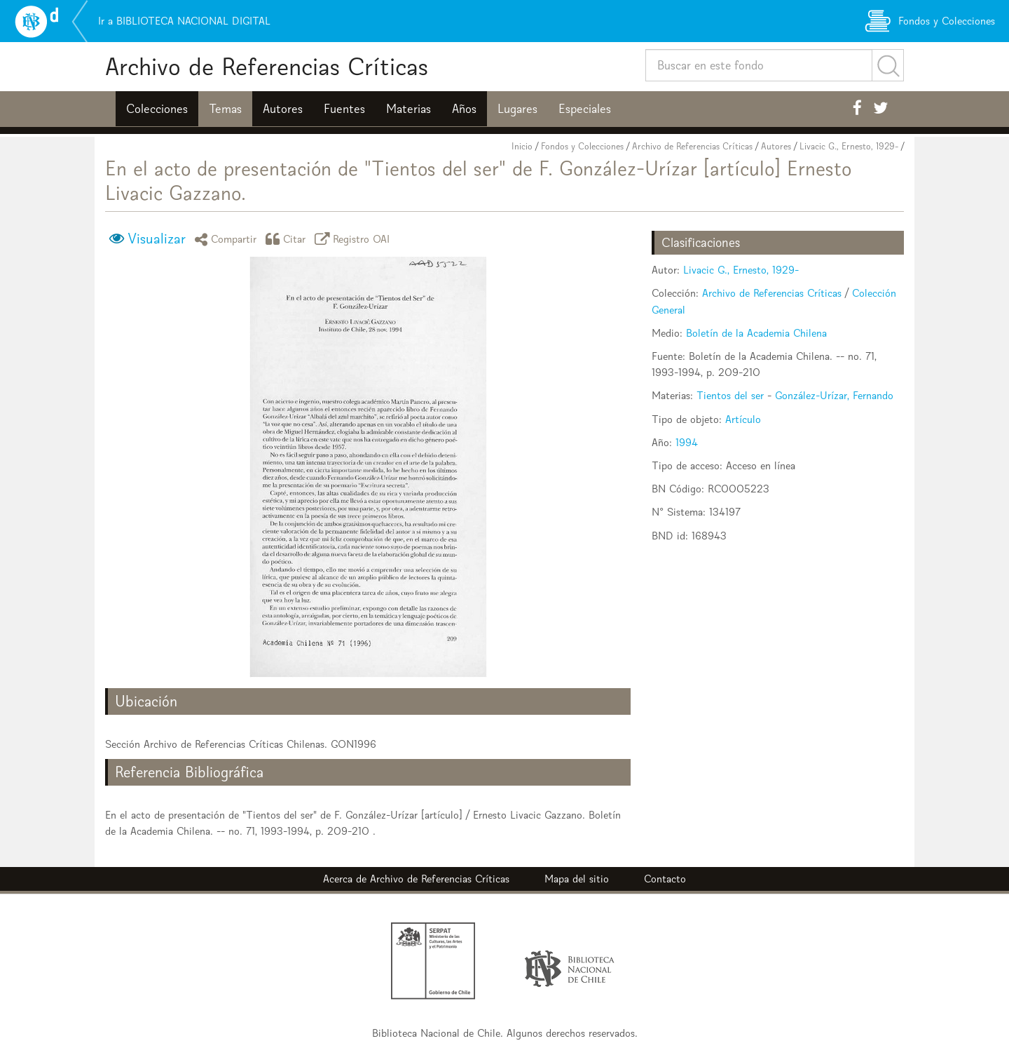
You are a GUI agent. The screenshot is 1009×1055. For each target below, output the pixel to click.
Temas (225, 108)
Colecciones (157, 108)
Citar (288, 238)
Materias (408, 108)
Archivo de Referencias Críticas (266, 66)
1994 (686, 442)
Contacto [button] (665, 878)
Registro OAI (354, 238)
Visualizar (157, 238)
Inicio (522, 146)
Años (464, 108)
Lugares (517, 108)
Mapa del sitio (576, 878)
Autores (283, 108)
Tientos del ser (730, 395)
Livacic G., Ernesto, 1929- (848, 146)
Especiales (584, 108)
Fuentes (344, 108)
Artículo (743, 419)
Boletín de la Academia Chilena (756, 333)
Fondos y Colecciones (582, 146)
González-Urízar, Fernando (834, 395)
